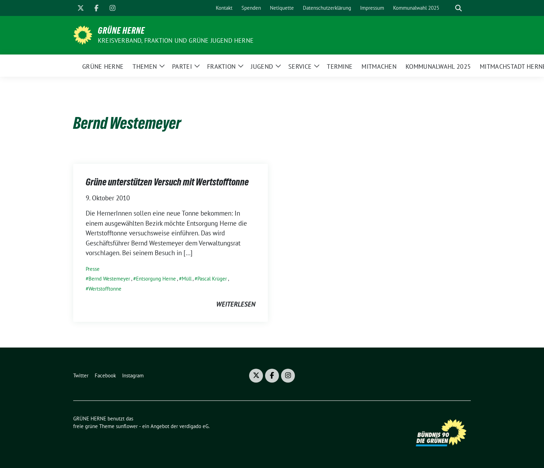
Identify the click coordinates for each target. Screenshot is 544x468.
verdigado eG (194, 426)
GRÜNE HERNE (121, 30)
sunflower (127, 426)
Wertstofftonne (104, 288)
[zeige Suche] (458, 8)
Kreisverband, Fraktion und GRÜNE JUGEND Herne (176, 40)
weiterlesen (235, 304)
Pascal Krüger (212, 278)
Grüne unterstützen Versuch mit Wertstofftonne (167, 181)
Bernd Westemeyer (109, 278)
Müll (187, 278)
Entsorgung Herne (156, 278)
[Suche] (448, 8)
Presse (93, 269)
